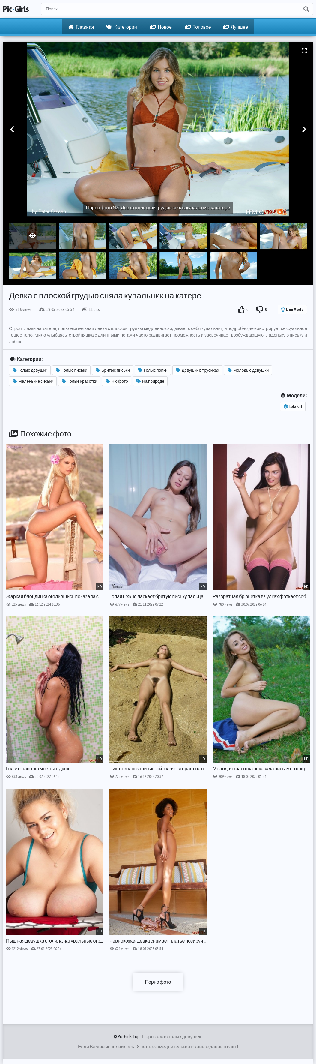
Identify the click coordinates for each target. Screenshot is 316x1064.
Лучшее (235, 26)
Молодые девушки (248, 370)
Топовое (198, 26)
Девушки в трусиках (197, 370)
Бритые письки (113, 370)
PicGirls (16, 9)
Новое (161, 26)
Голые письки (71, 370)
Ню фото (117, 381)
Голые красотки (79, 381)
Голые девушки (30, 370)
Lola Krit (293, 406)
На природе (150, 381)
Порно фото (158, 982)
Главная (81, 26)
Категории (121, 26)
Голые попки (153, 370)
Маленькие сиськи (33, 381)
